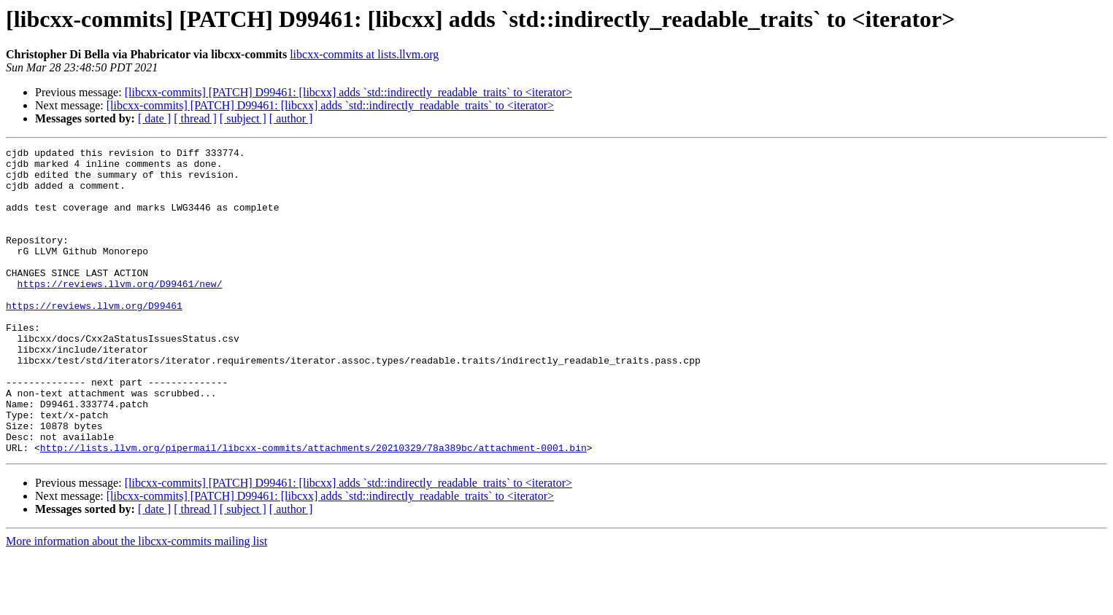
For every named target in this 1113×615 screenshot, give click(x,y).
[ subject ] (243, 118)
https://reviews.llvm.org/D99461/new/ (120, 311)
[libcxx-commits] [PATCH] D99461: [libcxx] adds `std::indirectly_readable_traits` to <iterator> (348, 92)
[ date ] (154, 118)
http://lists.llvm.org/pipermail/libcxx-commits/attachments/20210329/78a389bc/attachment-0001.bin (313, 508)
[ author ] (291, 118)
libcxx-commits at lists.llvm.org (364, 54)
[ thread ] (195, 118)
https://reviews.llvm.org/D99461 (94, 338)
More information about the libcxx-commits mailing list (136, 602)
